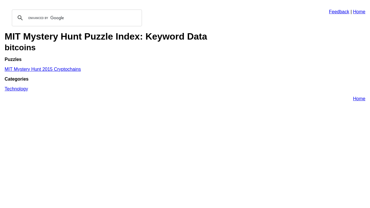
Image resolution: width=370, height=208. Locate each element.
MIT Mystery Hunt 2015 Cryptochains (43, 69)
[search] (76, 17)
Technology (16, 88)
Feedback (339, 11)
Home (359, 11)
